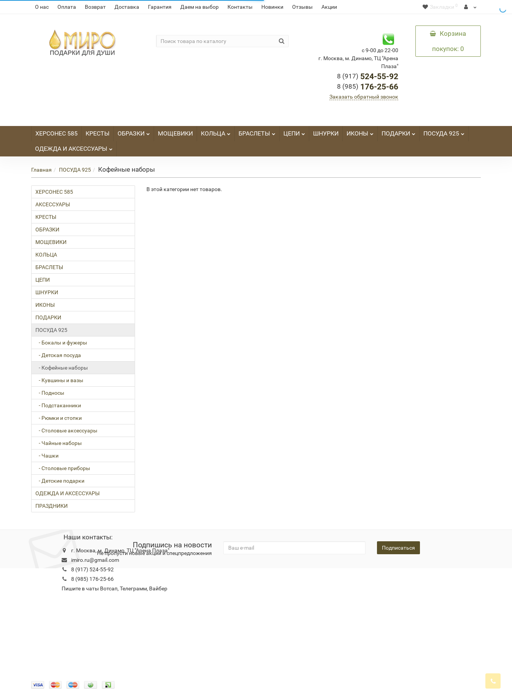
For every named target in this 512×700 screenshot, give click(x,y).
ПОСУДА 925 (443, 131)
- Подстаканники (58, 405)
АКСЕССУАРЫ (52, 204)
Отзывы (302, 7)
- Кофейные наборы (61, 368)
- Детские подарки (59, 481)
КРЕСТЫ (98, 133)
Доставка (126, 7)
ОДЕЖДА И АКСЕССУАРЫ (74, 146)
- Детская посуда (58, 355)
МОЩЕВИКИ (175, 133)
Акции (329, 7)
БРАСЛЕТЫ (257, 131)
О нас (42, 7)
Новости (199, 580)
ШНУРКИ (326, 133)
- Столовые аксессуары (66, 430)
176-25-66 (367, 86)
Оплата (66, 7)
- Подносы (49, 393)
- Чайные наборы (58, 443)
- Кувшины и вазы (59, 380)
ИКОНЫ (360, 131)
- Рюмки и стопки (58, 418)
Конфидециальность (57, 580)
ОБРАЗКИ (134, 131)
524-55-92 (367, 76)
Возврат (95, 7)
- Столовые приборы (62, 468)
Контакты (240, 7)
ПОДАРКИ (398, 131)
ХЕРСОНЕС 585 (56, 133)
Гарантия (160, 7)
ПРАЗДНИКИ (51, 506)
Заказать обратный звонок (363, 97)
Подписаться (398, 548)
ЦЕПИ (294, 131)
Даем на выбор (199, 7)
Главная (41, 170)
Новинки (272, 7)
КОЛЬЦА (216, 131)
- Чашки (47, 456)
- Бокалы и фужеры (61, 343)
